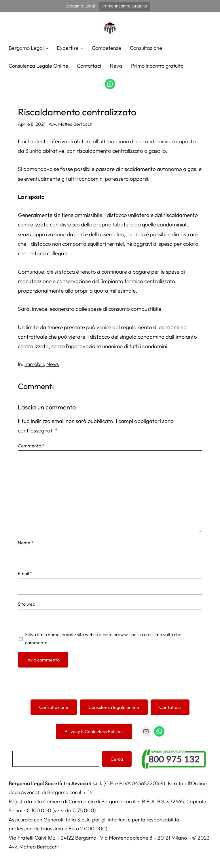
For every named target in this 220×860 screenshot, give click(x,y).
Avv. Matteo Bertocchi (71, 124)
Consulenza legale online (113, 707)
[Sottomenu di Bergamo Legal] (46, 47)
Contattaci (170, 707)
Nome (25, 543)
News (52, 364)
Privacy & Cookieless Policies (94, 731)
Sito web (26, 604)
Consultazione (53, 707)
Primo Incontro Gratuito (124, 5)
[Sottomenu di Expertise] (81, 47)
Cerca (117, 759)
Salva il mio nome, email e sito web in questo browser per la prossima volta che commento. (103, 638)
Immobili (34, 364)
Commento (31, 446)
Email (25, 573)
